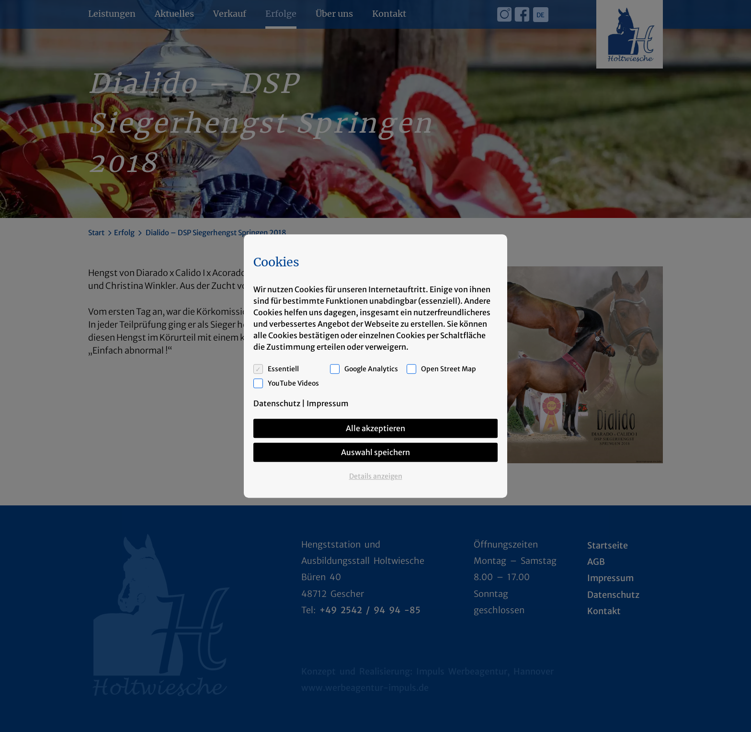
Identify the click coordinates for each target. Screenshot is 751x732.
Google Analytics (371, 369)
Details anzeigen (375, 476)
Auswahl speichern (375, 452)
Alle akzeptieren (375, 428)
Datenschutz (276, 403)
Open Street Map (448, 369)
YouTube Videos (293, 383)
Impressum (328, 403)
